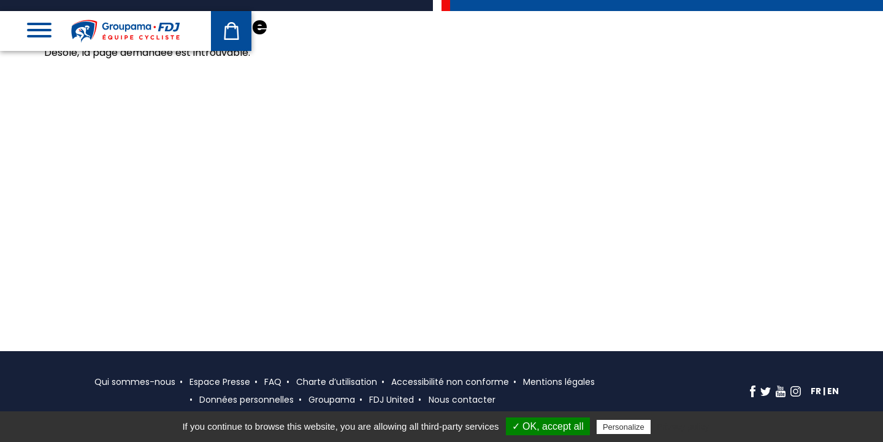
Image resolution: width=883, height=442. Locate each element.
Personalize (623, 427)
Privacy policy (683, 427)
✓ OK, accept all (548, 426)
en (833, 391)
